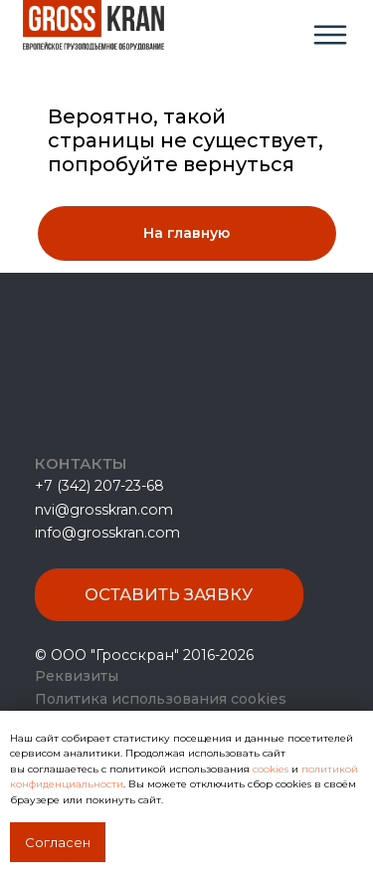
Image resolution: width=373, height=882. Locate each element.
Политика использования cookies (160, 699)
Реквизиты (76, 676)
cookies (272, 769)
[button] (169, 594)
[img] (330, 35)
